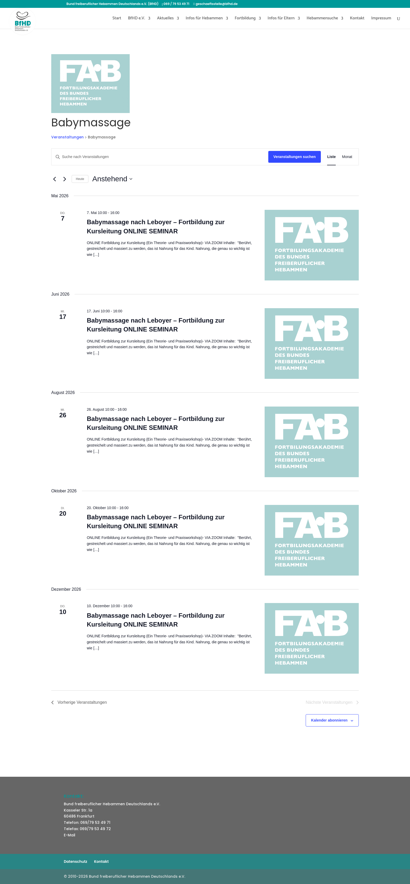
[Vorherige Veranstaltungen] (54, 179)
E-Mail (69, 835)
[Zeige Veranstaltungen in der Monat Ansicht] (347, 157)
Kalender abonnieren (329, 720)
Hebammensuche (322, 19)
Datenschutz (75, 861)
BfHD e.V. (136, 19)
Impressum (381, 19)
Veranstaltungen (67, 137)
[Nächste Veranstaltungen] (64, 179)
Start (116, 19)
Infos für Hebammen (204, 19)
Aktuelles (165, 19)
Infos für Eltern (280, 19)
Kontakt (357, 19)
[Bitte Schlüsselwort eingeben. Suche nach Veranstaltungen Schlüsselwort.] (160, 157)
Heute (80, 179)
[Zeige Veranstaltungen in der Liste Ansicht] (331, 157)
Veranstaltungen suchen (295, 157)
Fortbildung (245, 19)
